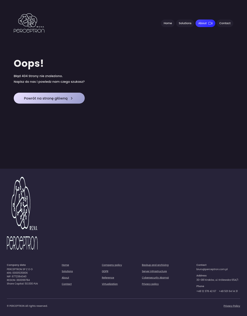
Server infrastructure (154, 271)
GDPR (105, 271)
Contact (225, 23)
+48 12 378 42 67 (206, 291)
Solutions (185, 23)
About (202, 23)
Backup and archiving (155, 265)
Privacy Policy (232, 306)
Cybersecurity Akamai (155, 277)
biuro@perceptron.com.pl (212, 269)
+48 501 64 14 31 (228, 291)
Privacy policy (150, 284)
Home (168, 23)
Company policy (112, 265)
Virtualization (110, 284)
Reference (108, 277)
